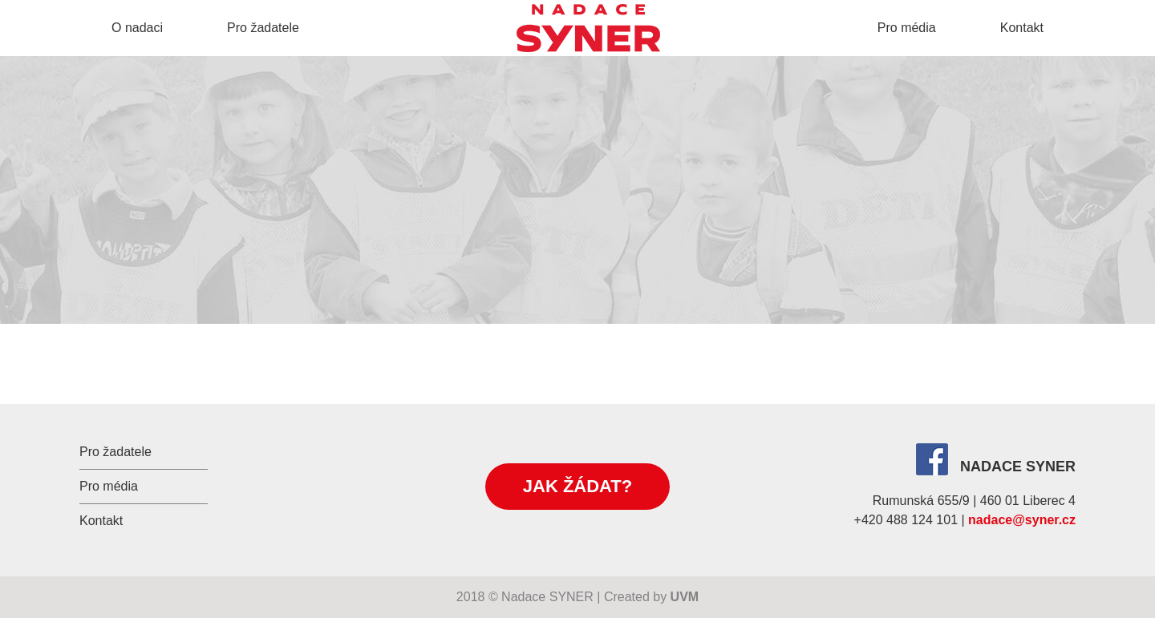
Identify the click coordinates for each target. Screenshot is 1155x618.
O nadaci (137, 27)
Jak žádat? (577, 486)
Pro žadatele (263, 27)
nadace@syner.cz (1022, 520)
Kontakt (1022, 27)
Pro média (906, 27)
